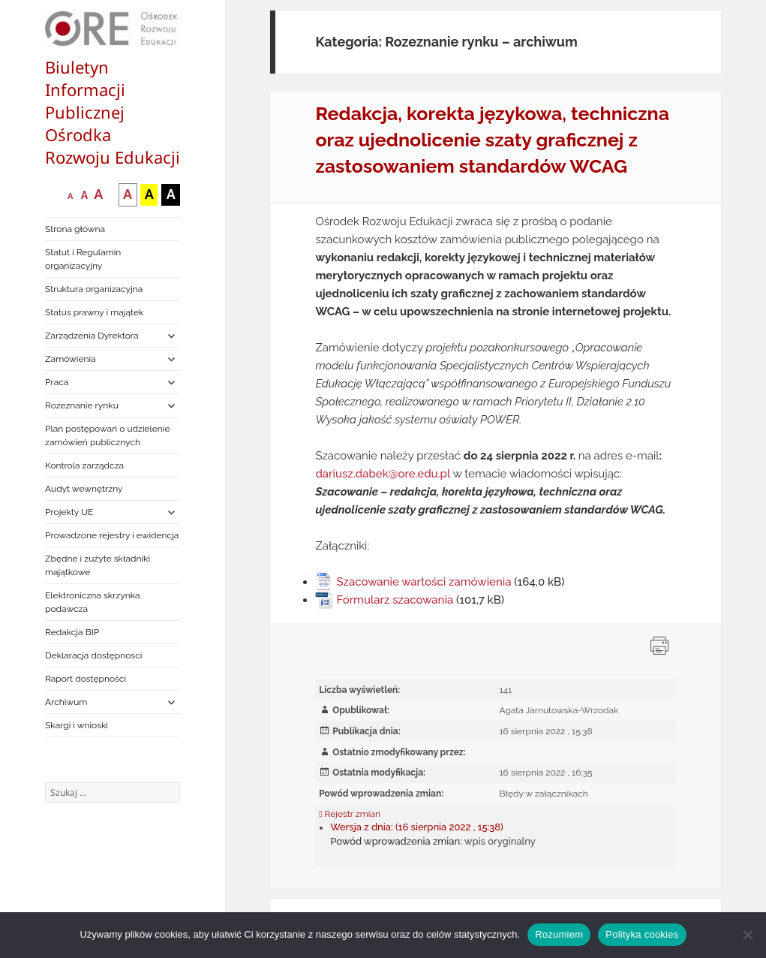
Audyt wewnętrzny (83, 489)
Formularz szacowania (394, 600)
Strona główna (75, 229)
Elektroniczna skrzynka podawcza (92, 602)
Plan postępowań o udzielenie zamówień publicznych (107, 435)
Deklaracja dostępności (93, 655)
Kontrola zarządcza (84, 465)
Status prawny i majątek (94, 312)
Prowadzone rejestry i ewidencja (112, 535)
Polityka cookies (641, 934)
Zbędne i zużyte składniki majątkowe (97, 565)
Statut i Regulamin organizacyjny (83, 259)
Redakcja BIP (72, 632)
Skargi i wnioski (76, 725)
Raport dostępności (85, 678)
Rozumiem (559, 934)
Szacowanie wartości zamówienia (423, 582)
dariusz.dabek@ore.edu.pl (382, 474)
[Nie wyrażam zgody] (747, 934)
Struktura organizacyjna (94, 289)
